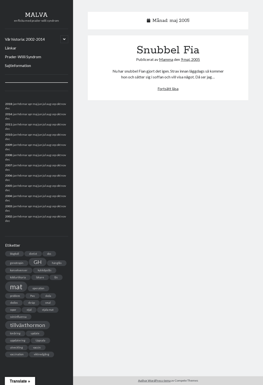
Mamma (166, 59)
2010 (8, 134)
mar (25, 165)
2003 (8, 206)
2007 (8, 165)
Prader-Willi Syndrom (23, 56)
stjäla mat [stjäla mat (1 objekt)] (48, 309)
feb (20, 114)
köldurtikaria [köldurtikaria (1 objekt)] (18, 277)
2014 (8, 114)
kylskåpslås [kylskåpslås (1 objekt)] (44, 270)
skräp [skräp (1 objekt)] (31, 302)
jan (15, 104)
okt (58, 155)
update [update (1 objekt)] (35, 333)
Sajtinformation (18, 65)
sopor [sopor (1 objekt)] (13, 309)
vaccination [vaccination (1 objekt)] (17, 354)
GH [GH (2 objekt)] (38, 262)
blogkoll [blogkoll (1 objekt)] (14, 253)
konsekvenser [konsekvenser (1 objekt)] (19, 270)
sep (53, 145)
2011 (8, 124)
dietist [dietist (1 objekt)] (33, 253)
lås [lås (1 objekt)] (56, 277)
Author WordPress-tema (154, 380)
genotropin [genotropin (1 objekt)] (16, 262)
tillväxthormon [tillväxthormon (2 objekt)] (27, 325)
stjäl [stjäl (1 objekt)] (29, 309)
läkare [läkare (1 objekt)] (40, 277)
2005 (8, 186)
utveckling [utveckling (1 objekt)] (16, 347)
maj (35, 186)
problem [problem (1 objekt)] (15, 295)
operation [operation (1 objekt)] (38, 288)
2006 (8, 175)
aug (48, 124)
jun (40, 124)
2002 (8, 216)
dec (7, 180)
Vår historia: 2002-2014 (25, 39)
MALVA (36, 15)
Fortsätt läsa (168, 88)
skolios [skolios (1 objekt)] (14, 302)
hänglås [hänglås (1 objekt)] (57, 262)
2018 (8, 104)
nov (63, 104)
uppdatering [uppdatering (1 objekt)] (17, 340)
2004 (8, 196)
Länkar (10, 48)
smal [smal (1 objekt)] (48, 302)
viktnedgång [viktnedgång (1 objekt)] (41, 354)
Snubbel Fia (168, 50)
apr (30, 134)
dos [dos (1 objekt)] (49, 253)
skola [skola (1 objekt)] (48, 295)
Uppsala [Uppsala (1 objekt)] (40, 340)
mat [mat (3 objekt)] (16, 286)
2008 (8, 155)
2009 (8, 145)
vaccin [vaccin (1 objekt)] (37, 347)
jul (44, 165)
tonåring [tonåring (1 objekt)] (15, 333)
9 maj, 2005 (190, 59)
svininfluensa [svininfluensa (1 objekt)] (18, 316)
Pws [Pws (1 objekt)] (32, 295)
